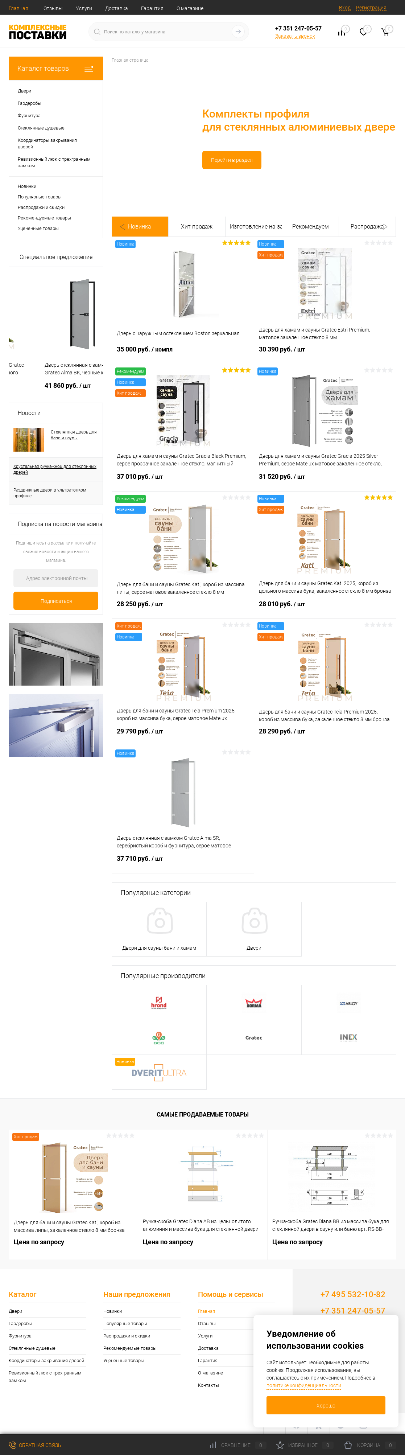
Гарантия (152, 8)
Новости (29, 413)
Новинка (139, 226)
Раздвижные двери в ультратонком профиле (49, 493)
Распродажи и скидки (41, 207)
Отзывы (53, 8)
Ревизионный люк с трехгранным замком (45, 1376)
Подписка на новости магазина (60, 524)
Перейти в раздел (150, 160)
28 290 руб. (325, 735)
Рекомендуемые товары (44, 218)
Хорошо (326, 1406)
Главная (18, 8)
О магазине (190, 8)
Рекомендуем (310, 226)
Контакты (208, 1385)
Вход (345, 8)
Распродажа (367, 226)
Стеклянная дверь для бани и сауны (74, 434)
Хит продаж (196, 226)
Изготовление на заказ (254, 226)
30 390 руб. (325, 353)
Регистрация (371, 8)
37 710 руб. (183, 863)
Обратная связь (35, 1445)
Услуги (84, 8)
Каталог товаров (55, 68)
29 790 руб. (183, 735)
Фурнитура (20, 1336)
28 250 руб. (183, 608)
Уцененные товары (38, 228)
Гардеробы (20, 1323)
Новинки (27, 186)
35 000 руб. (183, 353)
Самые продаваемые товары (203, 1114)
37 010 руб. (183, 481)
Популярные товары (40, 197)
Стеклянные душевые (32, 1348)
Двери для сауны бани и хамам (159, 948)
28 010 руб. (325, 608)
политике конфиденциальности (303, 1385)
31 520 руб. (325, 481)
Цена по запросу (42, 385)
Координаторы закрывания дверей (46, 1360)
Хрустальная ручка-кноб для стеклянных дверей (54, 469)
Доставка (116, 8)
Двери (254, 948)
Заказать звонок (295, 36)
